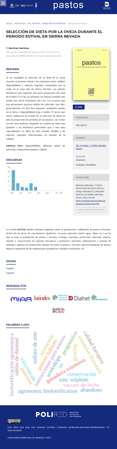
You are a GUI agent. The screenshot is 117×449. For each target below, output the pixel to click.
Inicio (9, 23)
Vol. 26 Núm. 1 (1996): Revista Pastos (46, 23)
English (10, 268)
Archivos (20, 23)
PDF (79, 107)
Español (10, 272)
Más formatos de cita (90, 209)
